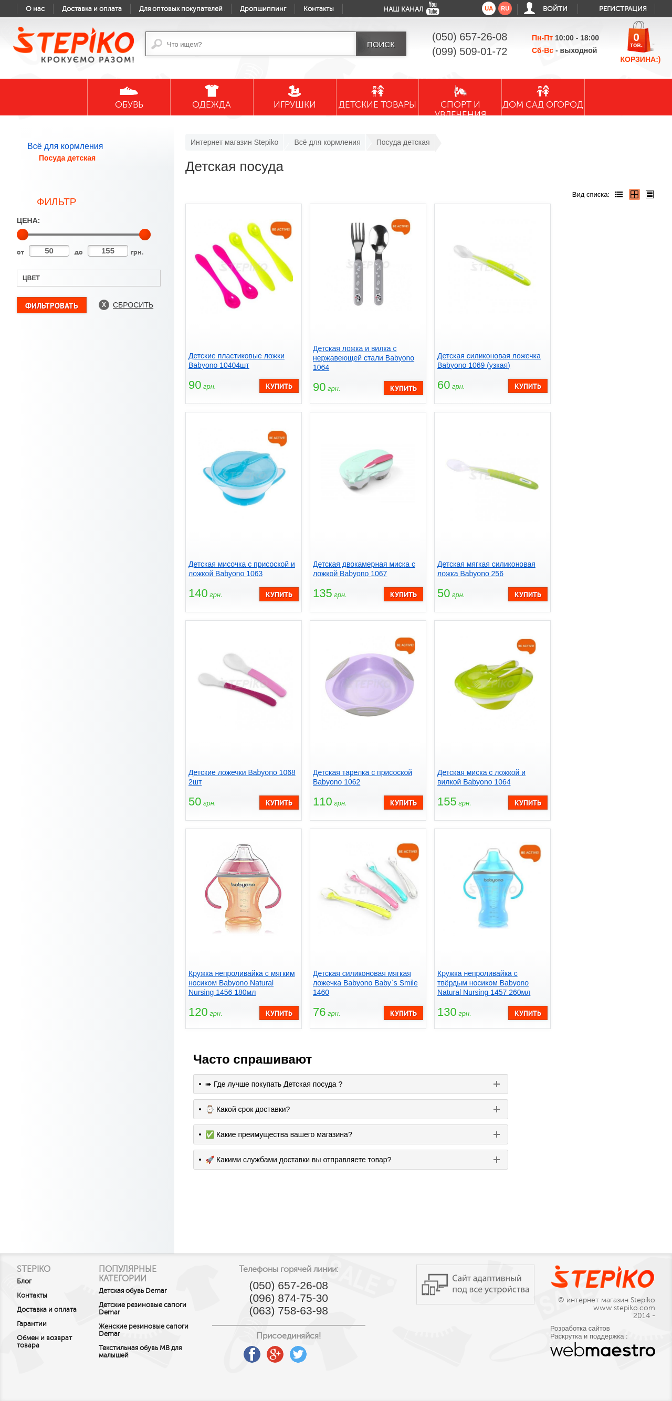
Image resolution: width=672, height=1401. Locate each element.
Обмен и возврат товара (44, 1341)
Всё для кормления (65, 146)
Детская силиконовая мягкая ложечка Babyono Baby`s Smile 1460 (365, 982)
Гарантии (32, 1324)
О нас (35, 9)
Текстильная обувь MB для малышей (150, 1351)
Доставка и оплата (92, 9)
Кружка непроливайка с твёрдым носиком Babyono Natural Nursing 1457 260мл (483, 982)
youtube (247, 1350)
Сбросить (133, 305)
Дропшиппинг (263, 9)
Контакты (318, 9)
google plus (293, 1355)
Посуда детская (67, 158)
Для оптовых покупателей (181, 9)
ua (489, 8)
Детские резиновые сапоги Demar (152, 1308)
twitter (317, 1350)
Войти (555, 9)
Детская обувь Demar (143, 1290)
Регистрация (623, 9)
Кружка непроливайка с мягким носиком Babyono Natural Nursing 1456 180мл (241, 982)
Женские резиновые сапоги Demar (153, 1330)
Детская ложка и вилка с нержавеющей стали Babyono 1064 (363, 358)
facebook (270, 1350)
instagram (340, 1350)
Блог (24, 1281)
